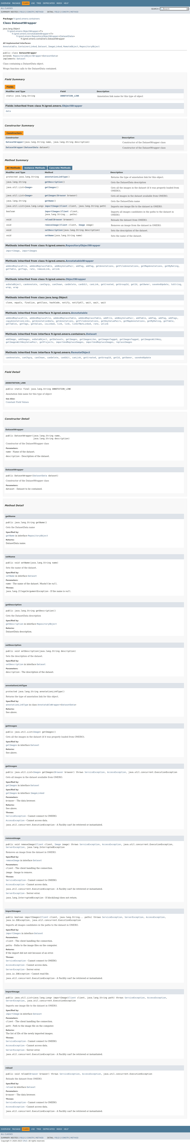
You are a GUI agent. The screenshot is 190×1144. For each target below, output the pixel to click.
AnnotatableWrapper (80, 261)
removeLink (43, 269)
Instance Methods (34, 168)
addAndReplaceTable (41, 266)
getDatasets (56, 339)
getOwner (145, 284)
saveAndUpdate (160, 284)
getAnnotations (104, 266)
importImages (52, 211)
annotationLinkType (56, 177)
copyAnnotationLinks (18, 321)
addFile (107, 318)
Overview (5, 3)
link (59, 324)
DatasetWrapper (14, 142)
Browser (61, 195)
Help (66, 3)
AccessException (116, 772)
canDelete (70, 284)
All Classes (7, 8)
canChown (57, 284)
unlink (56, 269)
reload (48, 219)
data (8, 111)
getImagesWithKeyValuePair (21, 342)
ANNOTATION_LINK (69, 96)
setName (49, 235)
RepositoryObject (90, 46)
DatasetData (66, 36)
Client (63, 206)
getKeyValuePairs (111, 321)
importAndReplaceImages (69, 342)
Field (22, 12)
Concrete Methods (60, 168)
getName (49, 201)
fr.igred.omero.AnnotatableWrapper (30, 34)
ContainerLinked (27, 46)
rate (32, 269)
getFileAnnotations (127, 266)
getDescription (53, 182)
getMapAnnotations (151, 266)
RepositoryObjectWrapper (27, 56)
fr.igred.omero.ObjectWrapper (22, 31)
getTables (11, 324)
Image (28, 187)
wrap (8, 287)
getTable (11, 269)
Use (33, 3)
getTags (22, 269)
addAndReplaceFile (16, 266)
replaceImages (124, 342)
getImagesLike (88, 339)
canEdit (82, 284)
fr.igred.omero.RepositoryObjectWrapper (37, 36)
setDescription (53, 230)
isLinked (49, 324)
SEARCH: (155, 9)
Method (39, 12)
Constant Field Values (17, 402)
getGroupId (122, 284)
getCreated (107, 284)
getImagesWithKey (151, 339)
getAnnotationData (42, 321)
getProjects (46, 342)
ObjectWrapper (72, 105)
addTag (79, 266)
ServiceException (95, 772)
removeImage (52, 225)
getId (134, 284)
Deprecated (49, 3)
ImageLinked (55, 46)
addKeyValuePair (64, 266)
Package (16, 3)
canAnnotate (30, 284)
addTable (141, 318)
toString (176, 284)
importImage (52, 206)
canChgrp (45, 284)
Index (59, 3)
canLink (94, 284)
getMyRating (172, 266)
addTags (172, 318)
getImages (50, 187)
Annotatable (10, 46)
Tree (39, 3)
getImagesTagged (107, 339)
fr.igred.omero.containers (26, 19)
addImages (24, 339)
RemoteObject (70, 46)
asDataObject (13, 284)
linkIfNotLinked (81, 324)
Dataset (42, 46)
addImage (11, 339)
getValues (36, 324)
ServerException (15, 847)
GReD (25, 1141)
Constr (30, 12)
